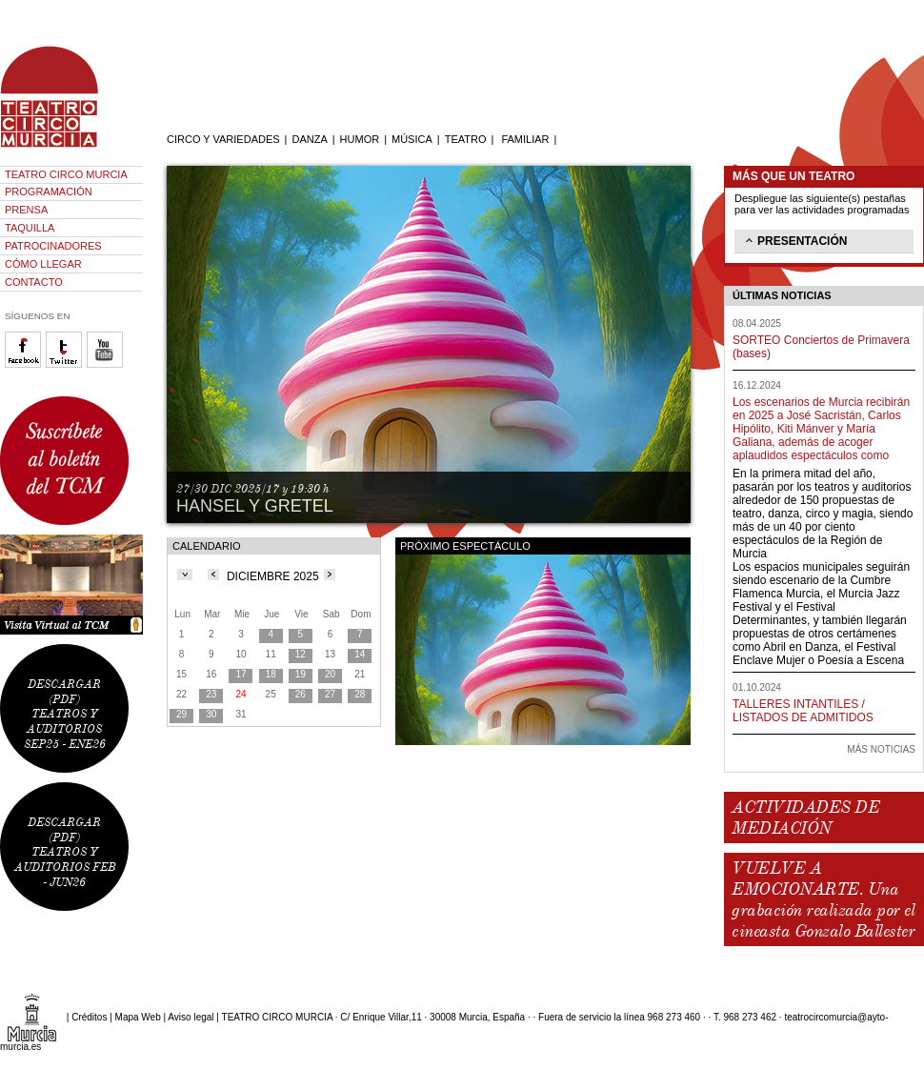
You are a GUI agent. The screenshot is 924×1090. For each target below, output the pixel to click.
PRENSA (26, 209)
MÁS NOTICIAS (881, 749)
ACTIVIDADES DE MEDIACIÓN (805, 817)
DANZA (309, 139)
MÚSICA (412, 139)
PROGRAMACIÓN (48, 191)
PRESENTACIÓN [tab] (794, 240)
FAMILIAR (525, 139)
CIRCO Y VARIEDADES (223, 139)
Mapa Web (138, 1017)
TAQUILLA (29, 227)
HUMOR (360, 139)
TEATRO (466, 139)
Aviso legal (190, 1017)
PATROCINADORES (53, 246)
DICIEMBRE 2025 (273, 576)
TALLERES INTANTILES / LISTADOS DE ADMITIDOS (803, 710)
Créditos (89, 1017)
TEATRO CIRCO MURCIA (66, 174)
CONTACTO (34, 282)
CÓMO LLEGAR (43, 264)
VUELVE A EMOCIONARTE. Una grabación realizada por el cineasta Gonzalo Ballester (823, 899)
